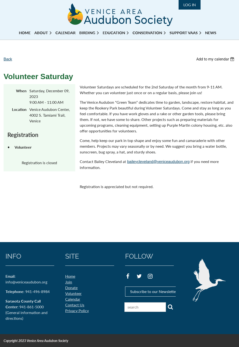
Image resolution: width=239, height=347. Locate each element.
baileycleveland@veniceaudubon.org (158, 162)
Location (19, 109)
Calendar (72, 299)
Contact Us (74, 305)
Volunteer (73, 293)
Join (68, 282)
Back (8, 59)
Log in (189, 4)
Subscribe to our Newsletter (153, 291)
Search (170, 307)
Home (70, 276)
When (21, 90)
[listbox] (215, 59)
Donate (71, 287)
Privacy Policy (77, 310)
